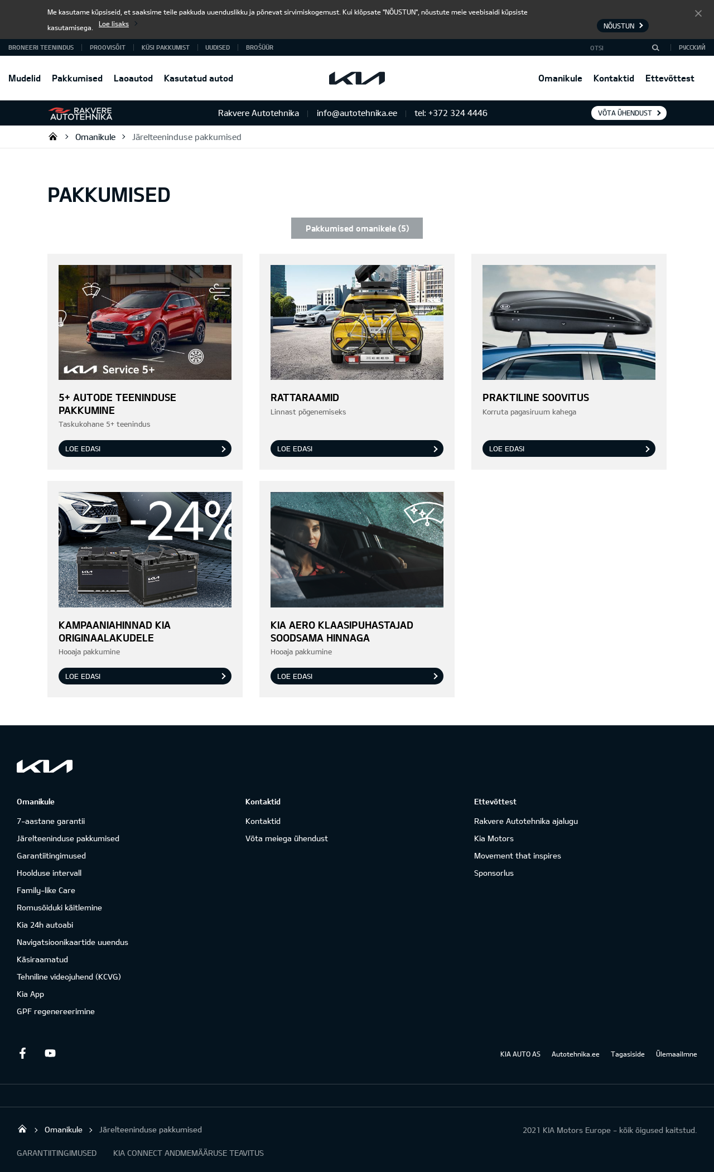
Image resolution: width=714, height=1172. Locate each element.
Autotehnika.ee (576, 1054)
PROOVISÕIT (108, 47)
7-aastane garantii (51, 821)
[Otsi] (655, 47)
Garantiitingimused (51, 855)
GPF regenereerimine (56, 1011)
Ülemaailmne (676, 1054)
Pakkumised (77, 78)
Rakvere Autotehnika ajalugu (526, 821)
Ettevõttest (669, 78)
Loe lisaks (114, 23)
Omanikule (560, 78)
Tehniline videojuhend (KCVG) (69, 976)
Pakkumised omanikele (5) (357, 228)
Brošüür (259, 47)
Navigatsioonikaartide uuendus (72, 942)
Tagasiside (628, 1054)
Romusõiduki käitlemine (59, 907)
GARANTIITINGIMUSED (57, 1152)
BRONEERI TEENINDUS (41, 47)
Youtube (50, 1053)
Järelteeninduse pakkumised (187, 137)
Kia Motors (494, 838)
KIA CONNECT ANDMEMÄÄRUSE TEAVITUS (188, 1152)
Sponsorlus (494, 872)
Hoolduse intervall (49, 872)
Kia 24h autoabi (45, 924)
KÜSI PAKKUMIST (166, 47)
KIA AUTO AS (520, 1054)
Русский (692, 47)
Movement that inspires (517, 855)
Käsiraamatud (42, 959)
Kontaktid (614, 78)
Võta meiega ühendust (286, 838)
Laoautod (133, 78)
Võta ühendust (625, 113)
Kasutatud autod (198, 78)
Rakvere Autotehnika (53, 136)
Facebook (22, 1053)
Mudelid (24, 78)
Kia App (30, 994)
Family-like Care (46, 890)
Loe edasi (82, 448)
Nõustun (698, 13)
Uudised (217, 47)
